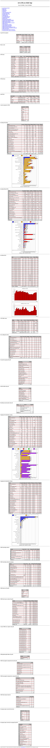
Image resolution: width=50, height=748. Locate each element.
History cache (4, 8)
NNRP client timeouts (5, 28)
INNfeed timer (4, 10)
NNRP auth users (5, 23)
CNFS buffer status (5, 15)
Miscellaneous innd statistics (6, 19)
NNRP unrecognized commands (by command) (9, 27)
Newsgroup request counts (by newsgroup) (8, 30)
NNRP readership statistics (6, 21)
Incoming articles (5, 14)
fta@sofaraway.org (23, 747)
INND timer (4, 9)
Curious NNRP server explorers (7, 25)
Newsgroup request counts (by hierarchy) (8, 29)
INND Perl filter (4, 18)
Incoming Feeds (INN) (5, 13)
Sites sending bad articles (6, 16)
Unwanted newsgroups (5, 17)
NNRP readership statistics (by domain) (8, 22)
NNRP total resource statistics (6, 24)
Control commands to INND (6, 12)
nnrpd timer (4, 11)
